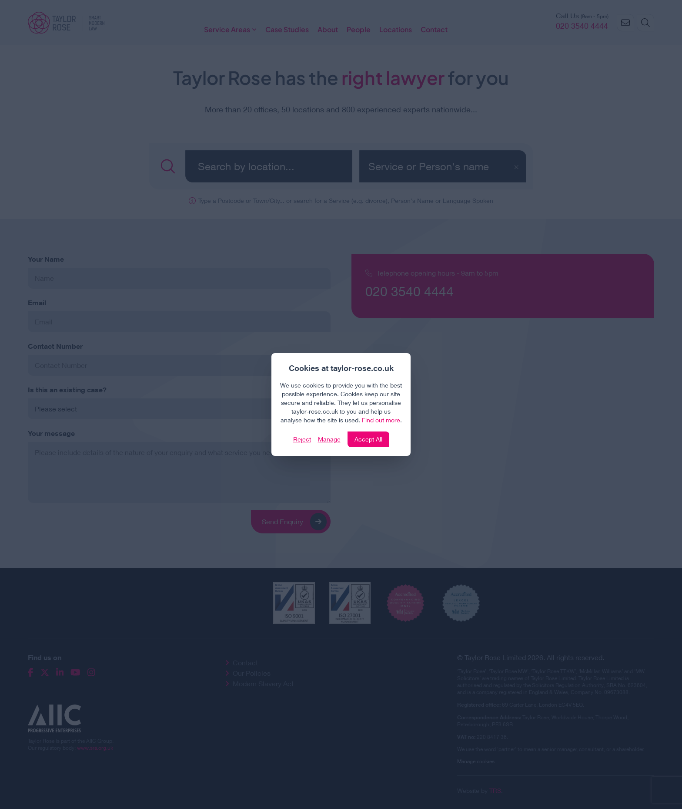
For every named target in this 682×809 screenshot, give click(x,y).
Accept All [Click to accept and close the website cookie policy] (368, 439)
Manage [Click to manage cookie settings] (329, 439)
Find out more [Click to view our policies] (381, 420)
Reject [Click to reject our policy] (302, 439)
